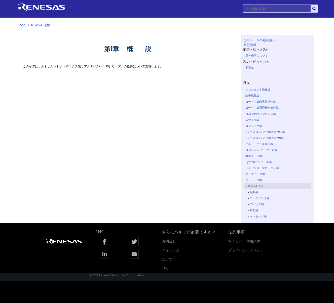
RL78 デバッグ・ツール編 (261, 150)
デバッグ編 (257, 204)
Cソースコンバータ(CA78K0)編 (264, 138)
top (22, 25)
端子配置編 (252, 95)
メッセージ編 (253, 180)
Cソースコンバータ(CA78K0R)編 (265, 132)
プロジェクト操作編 (257, 89)
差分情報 (249, 44)
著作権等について (257, 55)
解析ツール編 (253, 156)
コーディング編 (259, 198)
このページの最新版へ (259, 40)
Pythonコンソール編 (258, 162)
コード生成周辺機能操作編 (262, 107)
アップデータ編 (255, 174)
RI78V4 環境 (40, 25)
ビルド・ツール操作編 (259, 144)
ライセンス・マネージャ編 (262, 168)
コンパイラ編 (253, 125)
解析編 (254, 210)
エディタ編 (252, 119)
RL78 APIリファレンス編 (260, 113)
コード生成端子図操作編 (260, 101)
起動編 (250, 67)
